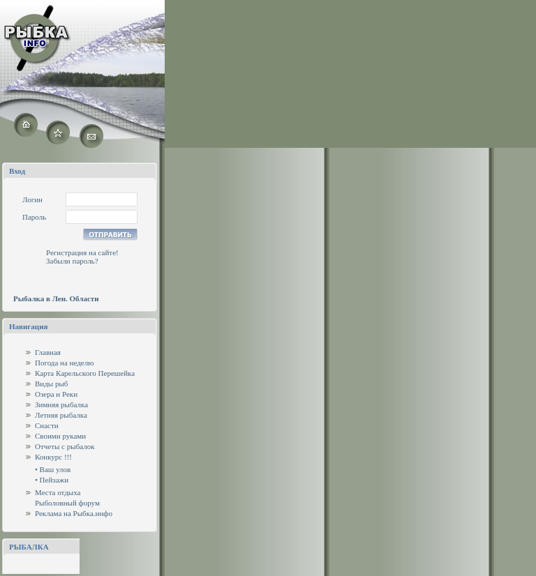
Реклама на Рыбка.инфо (73, 513)
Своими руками (60, 436)
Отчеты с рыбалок (65, 446)
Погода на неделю (64, 362)
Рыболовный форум (67, 503)
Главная (48, 352)
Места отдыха (58, 492)
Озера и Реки (56, 394)
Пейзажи (54, 480)
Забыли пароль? (72, 261)
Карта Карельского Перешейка (85, 373)
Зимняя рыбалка (61, 404)
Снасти (47, 425)
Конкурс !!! (53, 457)
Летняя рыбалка (61, 415)
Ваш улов (55, 469)
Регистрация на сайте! (82, 252)
